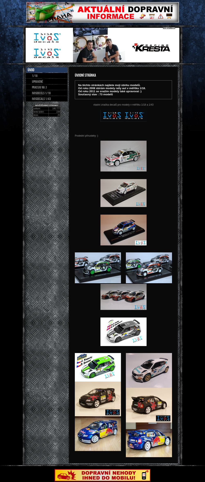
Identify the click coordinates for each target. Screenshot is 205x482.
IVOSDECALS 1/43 (41, 99)
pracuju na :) (39, 87)
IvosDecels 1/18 (41, 93)
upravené (37, 81)
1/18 (35, 76)
